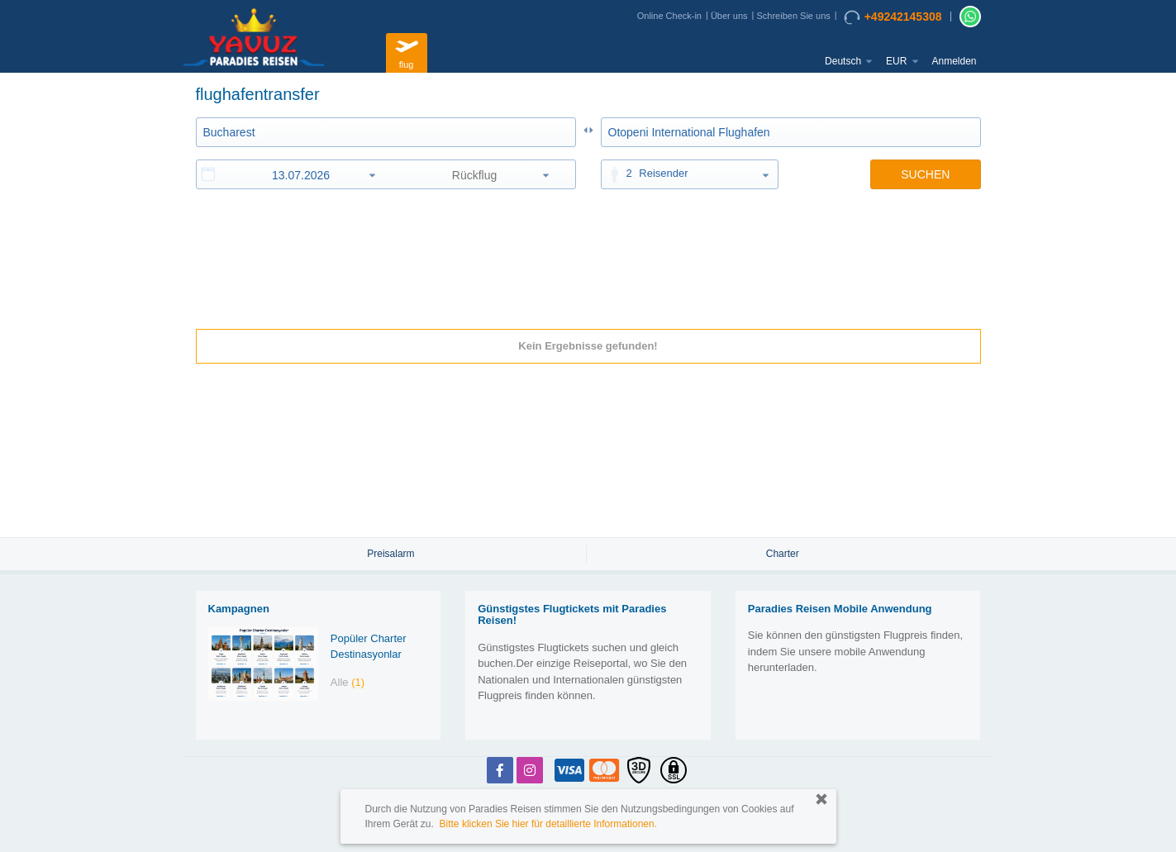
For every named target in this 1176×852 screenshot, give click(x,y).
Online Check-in (669, 16)
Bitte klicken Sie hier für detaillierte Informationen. (548, 824)
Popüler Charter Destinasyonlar (369, 646)
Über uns (729, 16)
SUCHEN (925, 174)
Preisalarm (390, 553)
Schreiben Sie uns (793, 16)
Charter (782, 553)
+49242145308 (893, 17)
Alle (347, 682)
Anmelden (953, 61)
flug (406, 51)
